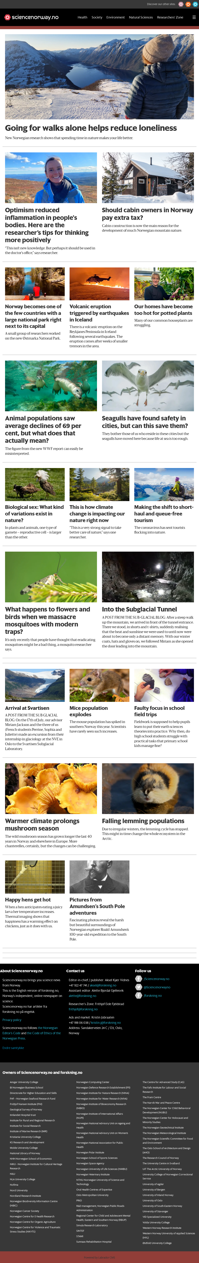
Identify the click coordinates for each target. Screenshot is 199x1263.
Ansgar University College (24, 1082)
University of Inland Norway (158, 1195)
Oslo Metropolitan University (92, 1195)
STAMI (79, 1236)
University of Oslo (152, 1200)
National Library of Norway (25, 1153)
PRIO (79, 1200)
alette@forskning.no (82, 996)
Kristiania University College (25, 1136)
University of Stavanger (155, 1211)
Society (97, 17)
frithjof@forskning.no (83, 1009)
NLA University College (22, 1179)
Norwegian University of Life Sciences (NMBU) (101, 1168)
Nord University (19, 1190)
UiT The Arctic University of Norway (162, 1168)
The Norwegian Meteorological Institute (164, 1133)
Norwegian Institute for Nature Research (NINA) (102, 1092)
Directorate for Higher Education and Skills (33, 1092)
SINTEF (80, 1230)
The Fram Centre (152, 1097)
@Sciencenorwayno (157, 987)
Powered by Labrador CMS (99, 1257)
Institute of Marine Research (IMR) (28, 1131)
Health (82, 17)
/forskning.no (153, 995)
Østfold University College (157, 1243)
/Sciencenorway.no (156, 979)
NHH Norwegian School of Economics (31, 1158)
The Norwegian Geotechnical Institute (163, 1127)
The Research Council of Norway (161, 1157)
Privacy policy (12, 1020)
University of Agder (153, 1184)
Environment (115, 17)
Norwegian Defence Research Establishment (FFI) (103, 1087)
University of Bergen (154, 1189)
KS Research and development (27, 1142)
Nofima (14, 1184)
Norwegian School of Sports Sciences (97, 1157)
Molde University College (24, 1147)
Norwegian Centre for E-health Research (32, 1216)
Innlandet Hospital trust (23, 1114)
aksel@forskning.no (103, 985)
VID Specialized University (157, 1216)
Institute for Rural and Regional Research (32, 1120)
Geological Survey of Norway (26, 1109)
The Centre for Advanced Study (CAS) (163, 1082)
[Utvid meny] (194, 17)
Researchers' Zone (170, 17)
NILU (12, 1173)
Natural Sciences (141, 17)
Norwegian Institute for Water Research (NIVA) (101, 1098)
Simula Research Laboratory (92, 1225)
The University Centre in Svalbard (161, 1163)
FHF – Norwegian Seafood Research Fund (32, 1098)
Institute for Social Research (25, 1125)
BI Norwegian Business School (26, 1087)
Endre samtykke (13, 1048)
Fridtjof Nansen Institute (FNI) (26, 1104)
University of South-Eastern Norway (162, 1205)
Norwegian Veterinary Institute (93, 1174)
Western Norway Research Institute (162, 1227)
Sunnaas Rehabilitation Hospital (94, 1241)
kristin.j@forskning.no (106, 1022)
